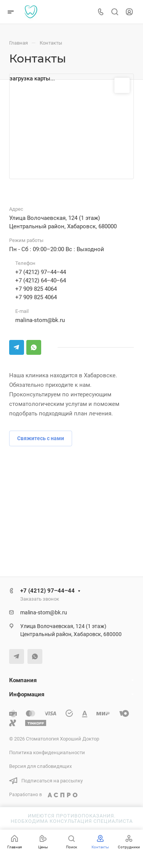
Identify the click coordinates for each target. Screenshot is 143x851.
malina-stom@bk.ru (40, 320)
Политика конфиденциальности (47, 752)
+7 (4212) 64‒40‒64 (40, 280)
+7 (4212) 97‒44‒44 (40, 272)
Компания (23, 680)
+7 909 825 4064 (36, 288)
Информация (26, 694)
